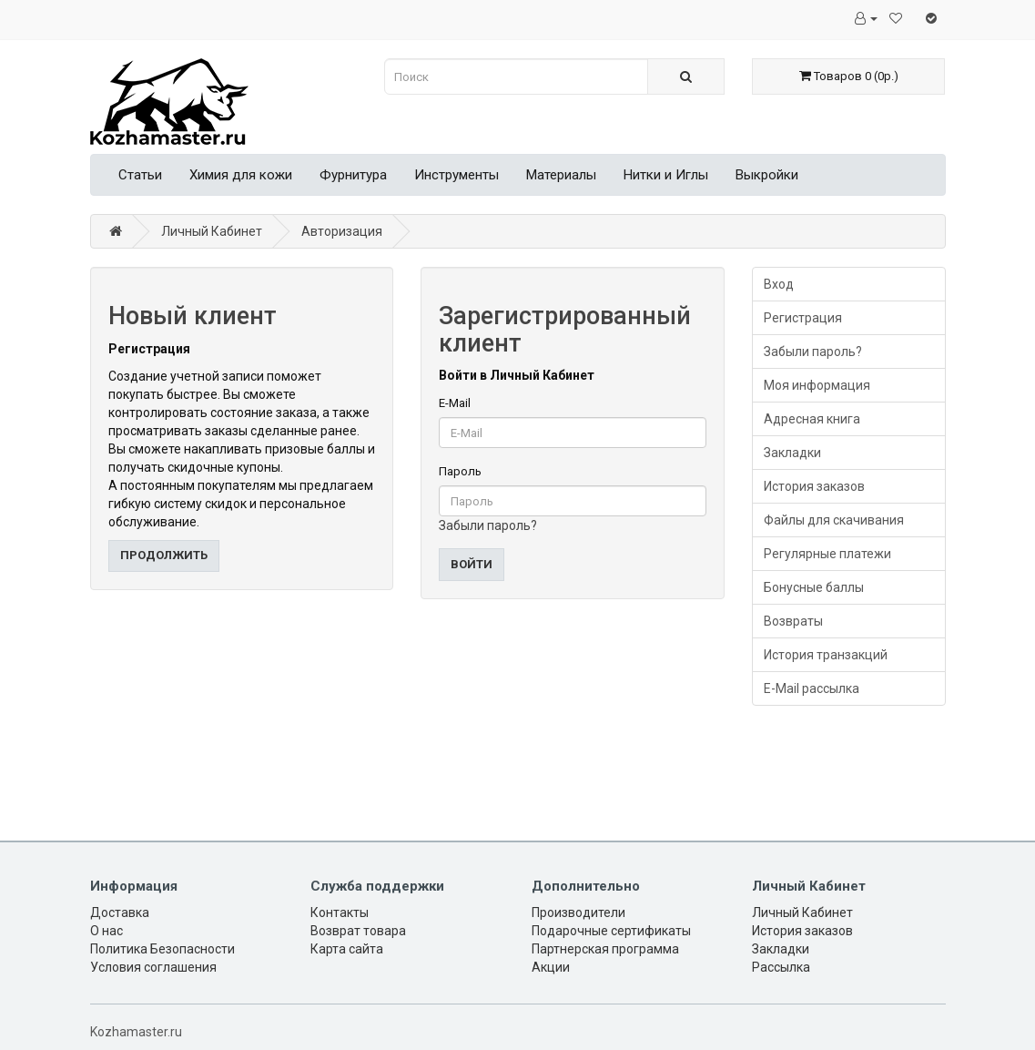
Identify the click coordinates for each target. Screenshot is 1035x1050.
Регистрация (803, 318)
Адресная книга (812, 419)
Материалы (561, 175)
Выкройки (767, 175)
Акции (551, 967)
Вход (779, 284)
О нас (106, 930)
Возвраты (793, 621)
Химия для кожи (240, 175)
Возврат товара (358, 930)
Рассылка (781, 967)
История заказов (814, 486)
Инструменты (456, 175)
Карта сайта (346, 949)
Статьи (140, 175)
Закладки (792, 452)
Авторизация (341, 231)
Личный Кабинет (211, 231)
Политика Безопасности (162, 949)
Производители (578, 912)
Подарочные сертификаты (611, 930)
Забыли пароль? (488, 525)
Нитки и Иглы (666, 175)
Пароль (460, 471)
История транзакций (826, 654)
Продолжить (164, 555)
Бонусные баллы (814, 587)
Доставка (119, 912)
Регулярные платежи (827, 553)
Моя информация (817, 385)
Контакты (339, 912)
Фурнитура (353, 175)
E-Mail (455, 403)
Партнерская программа (605, 949)
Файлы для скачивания (834, 520)
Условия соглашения (153, 967)
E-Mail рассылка (811, 688)
